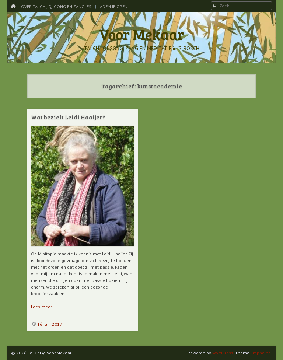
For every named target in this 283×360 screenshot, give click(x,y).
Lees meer (44, 307)
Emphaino (261, 353)
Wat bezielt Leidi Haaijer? (68, 117)
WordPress (222, 353)
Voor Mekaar (141, 34)
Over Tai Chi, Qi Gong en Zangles (56, 6)
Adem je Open (113, 6)
